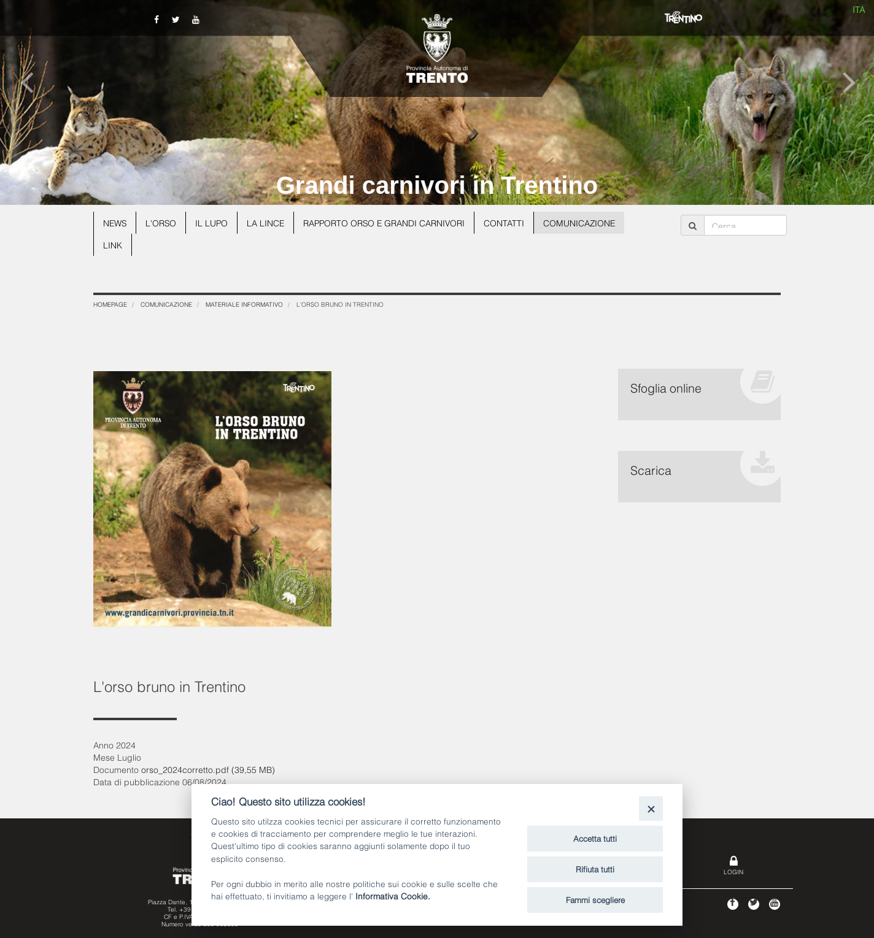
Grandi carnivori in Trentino (437, 185)
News (115, 222)
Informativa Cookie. (392, 895)
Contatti (510, 222)
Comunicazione (585, 222)
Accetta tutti (595, 838)
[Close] (651, 808)
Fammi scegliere (595, 899)
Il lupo (213, 222)
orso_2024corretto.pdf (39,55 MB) (208, 769)
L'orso (162, 222)
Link (112, 244)
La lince (268, 222)
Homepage (110, 304)
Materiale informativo (244, 304)
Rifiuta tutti (595, 869)
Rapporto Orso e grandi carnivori (388, 222)
